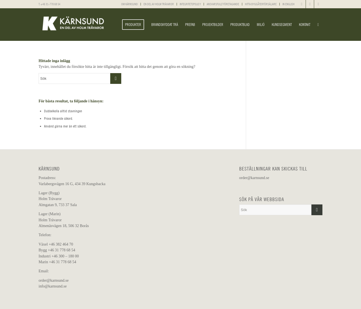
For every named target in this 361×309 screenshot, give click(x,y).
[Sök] (318, 25)
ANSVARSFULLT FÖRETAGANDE (223, 4)
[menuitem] (129, 4)
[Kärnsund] (73, 25)
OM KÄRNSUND (129, 4)
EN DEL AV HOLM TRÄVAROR (159, 4)
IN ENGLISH (288, 4)
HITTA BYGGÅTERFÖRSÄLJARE (261, 4)
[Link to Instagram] (310, 4)
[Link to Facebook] (302, 4)
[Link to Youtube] (318, 4)
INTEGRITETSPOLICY (190, 4)
